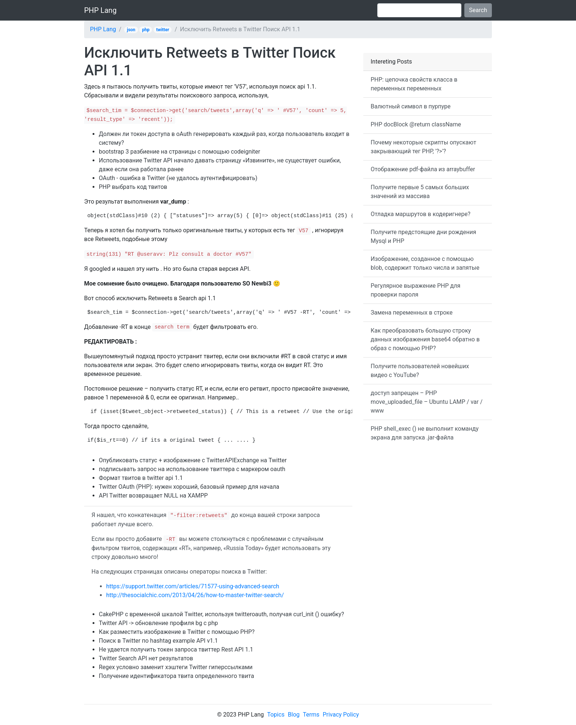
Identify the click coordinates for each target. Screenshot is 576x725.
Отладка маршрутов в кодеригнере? (421, 214)
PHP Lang (100, 10)
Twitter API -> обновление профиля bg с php (158, 623)
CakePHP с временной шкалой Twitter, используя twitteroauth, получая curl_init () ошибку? (221, 614)
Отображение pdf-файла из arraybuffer (423, 169)
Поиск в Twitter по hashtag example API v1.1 (158, 640)
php (146, 29)
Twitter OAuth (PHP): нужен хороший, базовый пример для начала (189, 486)
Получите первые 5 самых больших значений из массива (420, 192)
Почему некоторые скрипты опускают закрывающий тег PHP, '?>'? (423, 147)
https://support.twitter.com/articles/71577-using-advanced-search (192, 586)
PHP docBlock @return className (416, 124)
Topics (275, 714)
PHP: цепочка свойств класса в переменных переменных (414, 84)
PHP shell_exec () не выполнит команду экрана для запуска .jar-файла (425, 433)
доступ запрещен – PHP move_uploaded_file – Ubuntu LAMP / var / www (427, 402)
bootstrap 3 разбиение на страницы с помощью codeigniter (179, 151)
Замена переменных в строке (412, 312)
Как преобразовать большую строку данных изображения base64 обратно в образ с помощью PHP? (425, 339)
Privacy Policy (341, 714)
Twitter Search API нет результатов (146, 658)
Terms (311, 714)
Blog (294, 714)
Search (478, 10)
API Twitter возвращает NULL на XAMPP (153, 495)
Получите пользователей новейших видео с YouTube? (420, 370)
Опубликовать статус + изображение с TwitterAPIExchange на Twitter (193, 460)
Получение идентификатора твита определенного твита (176, 675)
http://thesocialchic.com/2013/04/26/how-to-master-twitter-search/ (195, 595)
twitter (162, 29)
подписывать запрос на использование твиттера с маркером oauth (192, 469)
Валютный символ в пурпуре (411, 106)
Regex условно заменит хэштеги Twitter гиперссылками (176, 667)
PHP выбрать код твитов (133, 186)
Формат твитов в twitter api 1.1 (141, 477)
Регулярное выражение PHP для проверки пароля (415, 290)
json (131, 29)
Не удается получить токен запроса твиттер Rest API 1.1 (176, 649)
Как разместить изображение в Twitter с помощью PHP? (177, 631)
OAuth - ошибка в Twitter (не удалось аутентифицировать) (178, 178)
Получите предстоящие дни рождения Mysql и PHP (423, 236)
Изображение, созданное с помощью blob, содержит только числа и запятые (425, 263)
